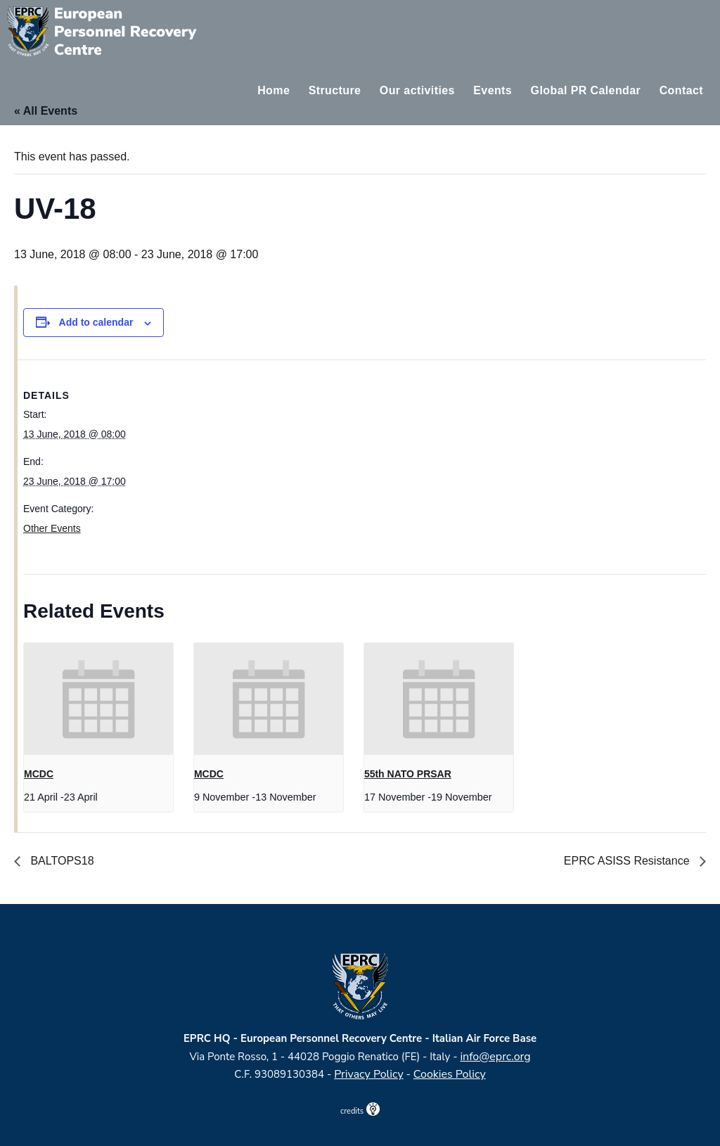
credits (360, 1111)
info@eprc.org (495, 1056)
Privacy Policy (369, 1074)
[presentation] (98, 699)
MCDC (38, 773)
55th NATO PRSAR (407, 773)
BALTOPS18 (60, 861)
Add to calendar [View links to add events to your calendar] (96, 322)
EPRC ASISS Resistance (628, 861)
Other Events (52, 528)
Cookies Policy (449, 1074)
